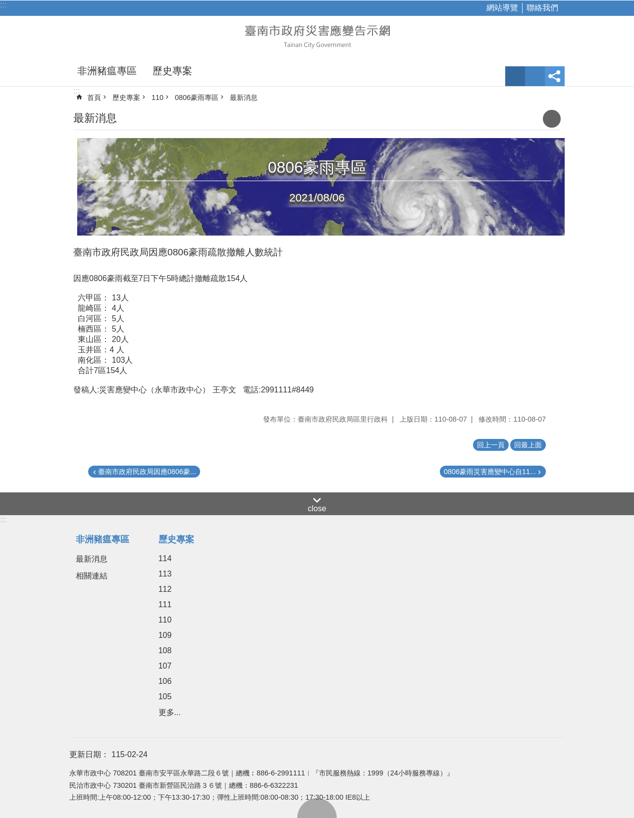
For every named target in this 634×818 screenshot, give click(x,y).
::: (3, 4)
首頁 (94, 97)
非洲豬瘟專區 (107, 70)
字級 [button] (515, 76)
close (317, 508)
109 (165, 635)
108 (165, 650)
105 (165, 696)
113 (165, 574)
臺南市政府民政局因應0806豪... (147, 472)
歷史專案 (172, 70)
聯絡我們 (542, 7)
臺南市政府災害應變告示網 (317, 35)
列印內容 (552, 119)
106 (165, 681)
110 (157, 97)
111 (165, 604)
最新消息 (244, 97)
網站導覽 (502, 7)
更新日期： (89, 754)
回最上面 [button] (528, 445)
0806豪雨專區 (196, 97)
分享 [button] (555, 76)
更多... (169, 712)
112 (165, 589)
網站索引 (535, 76)
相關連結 (91, 576)
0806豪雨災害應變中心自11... (490, 472)
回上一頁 (491, 445)
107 (165, 666)
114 (165, 558)
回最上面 (317, 808)
